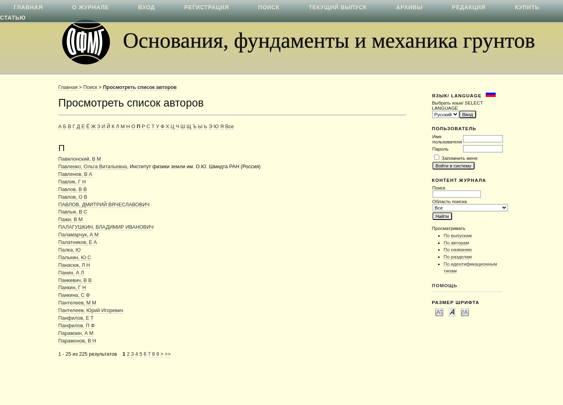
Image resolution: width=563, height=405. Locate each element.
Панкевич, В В (75, 280)
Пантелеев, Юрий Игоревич (90, 310)
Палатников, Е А (77, 242)
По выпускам (458, 235)
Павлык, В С (72, 212)
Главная (68, 87)
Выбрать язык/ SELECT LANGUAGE (457, 105)
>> (168, 354)
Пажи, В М (70, 219)
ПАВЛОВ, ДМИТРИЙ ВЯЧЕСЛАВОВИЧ (104, 205)
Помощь (445, 285)
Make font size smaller (439, 311)
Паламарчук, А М (78, 235)
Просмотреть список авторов (140, 87)
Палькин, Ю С (74, 257)
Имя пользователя (447, 139)
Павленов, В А (75, 174)
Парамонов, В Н (77, 341)
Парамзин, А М (76, 333)
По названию (458, 249)
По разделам (458, 256)
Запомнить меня (459, 158)
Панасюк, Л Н (74, 265)
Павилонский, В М (79, 159)
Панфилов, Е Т (76, 318)
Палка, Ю (69, 250)
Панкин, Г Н (72, 287)
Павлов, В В (72, 189)
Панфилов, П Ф (76, 325)
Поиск (90, 87)
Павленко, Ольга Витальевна (92, 166)
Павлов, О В (72, 197)
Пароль (440, 148)
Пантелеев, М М (77, 303)
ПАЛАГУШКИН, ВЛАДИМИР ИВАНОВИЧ (106, 227)
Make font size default (452, 311)
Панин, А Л (71, 273)
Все (229, 126)
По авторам (456, 242)
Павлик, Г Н (72, 182)
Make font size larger (465, 311)
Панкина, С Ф (74, 295)
